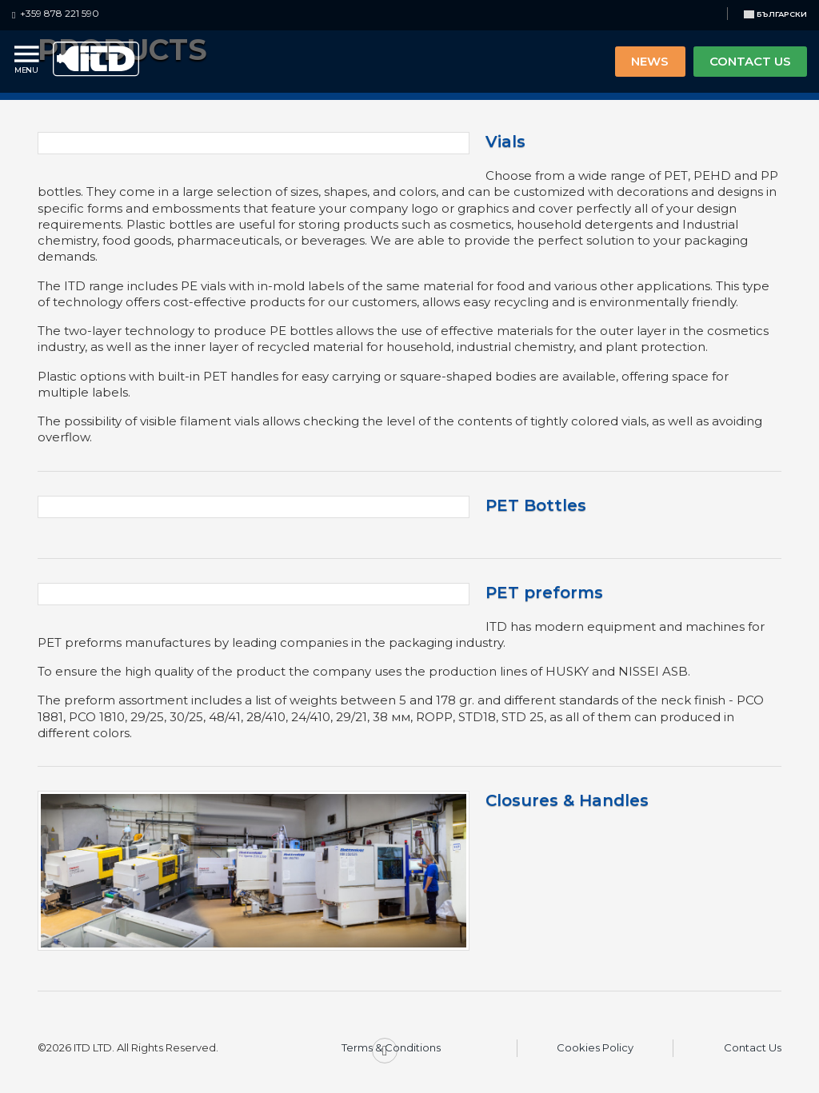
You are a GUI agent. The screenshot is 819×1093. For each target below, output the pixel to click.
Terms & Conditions (391, 1047)
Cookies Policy (595, 1047)
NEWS (650, 61)
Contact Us (752, 1047)
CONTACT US (750, 61)
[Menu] (28, 61)
